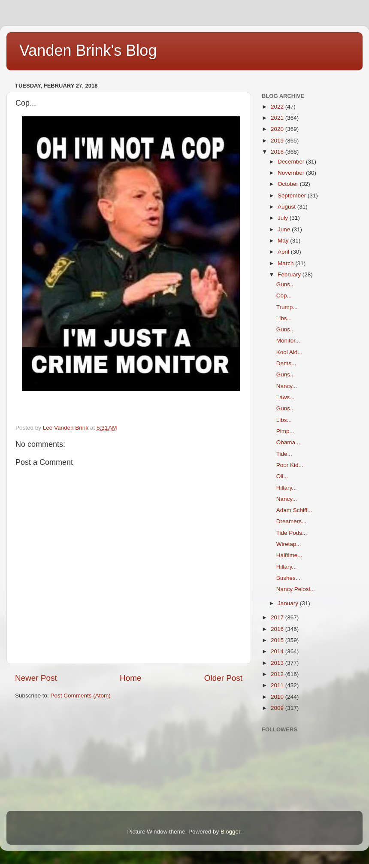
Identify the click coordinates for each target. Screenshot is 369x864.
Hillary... (286, 488)
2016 (278, 629)
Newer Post (36, 677)
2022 (278, 106)
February (290, 274)
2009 (278, 708)
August (287, 206)
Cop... (284, 295)
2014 (278, 651)
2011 (278, 685)
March (286, 263)
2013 (278, 663)
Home (130, 677)
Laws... (285, 397)
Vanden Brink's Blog (88, 50)
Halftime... (289, 555)
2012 (278, 674)
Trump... (287, 307)
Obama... (288, 442)
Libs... (284, 318)
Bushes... (288, 578)
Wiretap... (288, 544)
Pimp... (285, 431)
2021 (278, 118)
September (293, 195)
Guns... (285, 284)
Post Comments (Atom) (81, 695)
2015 (278, 640)
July (284, 218)
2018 (278, 152)
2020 (278, 129)
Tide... (284, 454)
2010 (278, 697)
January (289, 603)
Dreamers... (291, 521)
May (284, 240)
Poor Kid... (289, 465)
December (292, 161)
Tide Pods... (291, 533)
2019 (278, 140)
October (289, 184)
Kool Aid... (289, 352)
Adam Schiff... (294, 510)
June (285, 229)
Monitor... (288, 340)
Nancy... (286, 386)
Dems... (286, 363)
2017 (278, 617)
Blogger (230, 831)
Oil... (282, 476)
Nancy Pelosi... (295, 589)
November (292, 173)
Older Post (223, 677)
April (284, 252)
